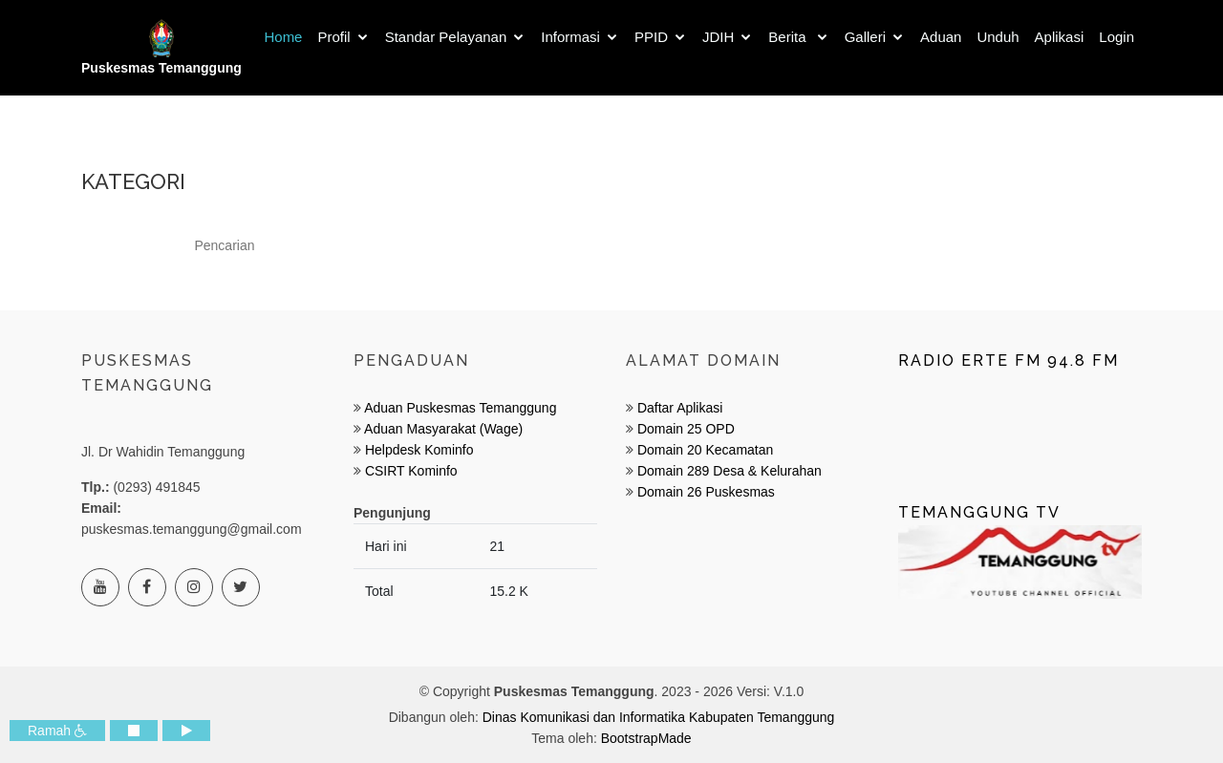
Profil (333, 37)
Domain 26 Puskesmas (706, 491)
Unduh (997, 37)
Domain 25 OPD (686, 428)
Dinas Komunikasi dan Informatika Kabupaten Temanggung (659, 717)
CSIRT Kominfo (409, 470)
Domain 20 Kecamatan (705, 449)
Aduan (940, 37)
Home (283, 37)
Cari (991, 246)
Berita (788, 37)
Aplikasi (1059, 37)
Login (1116, 37)
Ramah (57, 730)
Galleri (865, 37)
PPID (651, 37)
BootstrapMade (646, 738)
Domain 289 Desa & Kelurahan (729, 470)
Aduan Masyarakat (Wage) (442, 428)
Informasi (570, 37)
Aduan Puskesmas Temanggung (460, 407)
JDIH (718, 37)
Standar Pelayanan (446, 37)
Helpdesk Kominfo (417, 449)
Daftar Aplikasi (679, 407)
